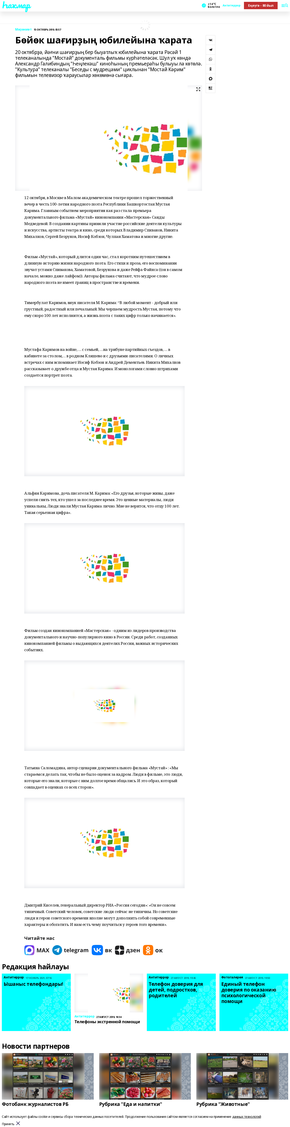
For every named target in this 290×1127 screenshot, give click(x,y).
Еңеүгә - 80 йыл (261, 5)
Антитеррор (231, 5)
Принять (8, 1124)
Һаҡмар (16, 4)
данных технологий (246, 1116)
